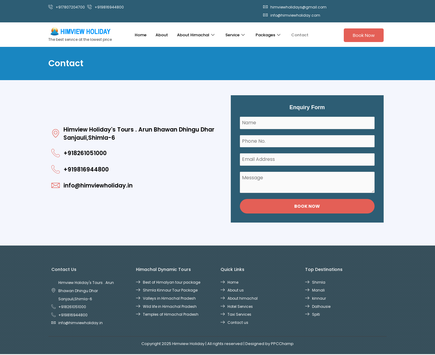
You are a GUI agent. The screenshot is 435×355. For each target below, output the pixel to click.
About (162, 35)
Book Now (364, 35)
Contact (299, 35)
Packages (268, 35)
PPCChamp (282, 344)
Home (141, 35)
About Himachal (195, 35)
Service (235, 35)
